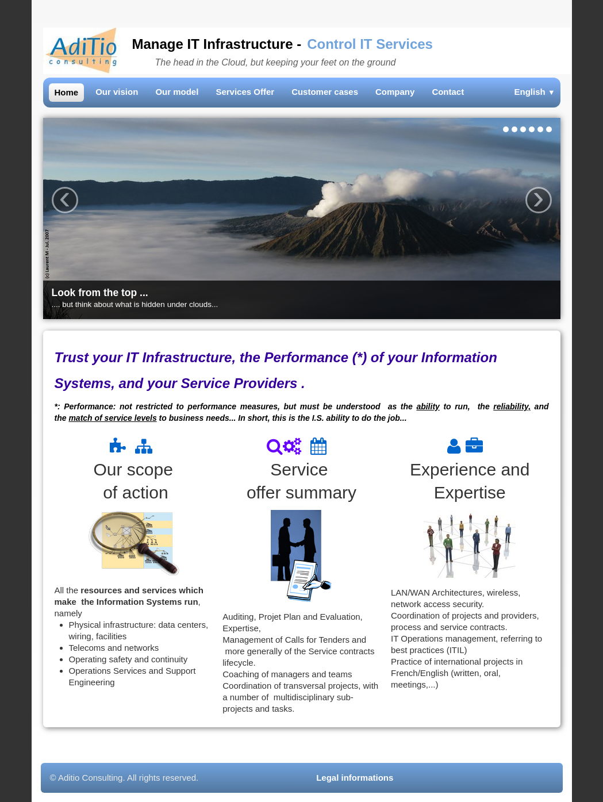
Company (394, 92)
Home (67, 92)
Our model (176, 92)
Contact (448, 92)
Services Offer (245, 92)
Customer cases (324, 92)
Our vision (116, 92)
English (534, 92)
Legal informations (355, 777)
